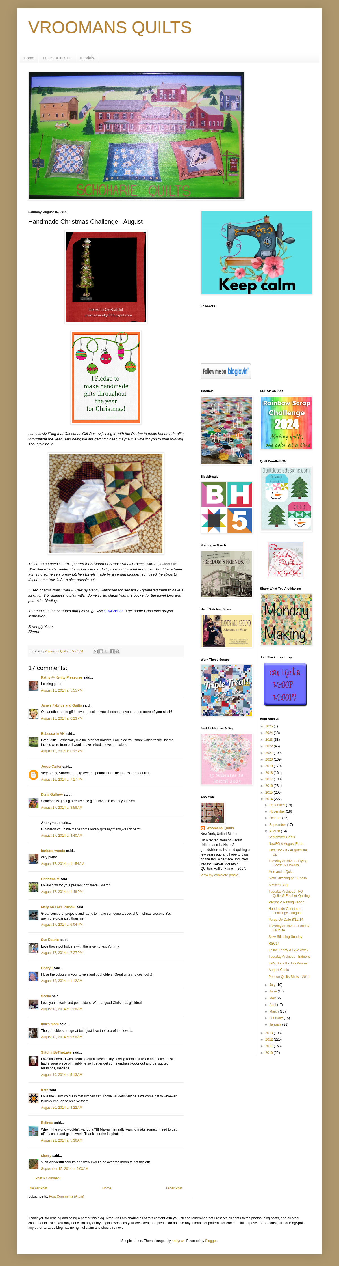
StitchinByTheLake (56, 1052)
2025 (269, 726)
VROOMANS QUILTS (110, 27)
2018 (269, 773)
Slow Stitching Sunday (285, 937)
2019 (269, 766)
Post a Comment (47, 1178)
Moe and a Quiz (280, 872)
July (272, 985)
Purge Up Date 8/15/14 (285, 919)
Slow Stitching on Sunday (287, 878)
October (275, 818)
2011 (269, 1046)
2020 (269, 759)
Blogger (211, 1241)
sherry (46, 1156)
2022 (269, 746)
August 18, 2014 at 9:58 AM (61, 1037)
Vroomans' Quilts (220, 828)
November (277, 811)
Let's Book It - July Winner (288, 963)
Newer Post (38, 1188)
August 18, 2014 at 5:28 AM (61, 1009)
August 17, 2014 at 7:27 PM (61, 953)
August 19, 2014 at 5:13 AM (61, 1075)
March (274, 1011)
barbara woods (53, 851)
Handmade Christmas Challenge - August (284, 911)
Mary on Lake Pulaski (58, 907)
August (275, 831)
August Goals (278, 970)
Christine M (50, 879)
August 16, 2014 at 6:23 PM (61, 718)
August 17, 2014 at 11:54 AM (62, 864)
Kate (44, 1090)
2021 (269, 753)
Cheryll (47, 968)
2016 (269, 786)
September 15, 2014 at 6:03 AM (64, 1169)
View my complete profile (219, 875)
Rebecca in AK (53, 734)
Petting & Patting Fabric (286, 902)
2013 (269, 1033)
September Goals (281, 837)
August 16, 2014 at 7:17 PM (61, 779)
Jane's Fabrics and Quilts (61, 705)
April (273, 1005)
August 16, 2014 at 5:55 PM (61, 690)
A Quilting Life (165, 564)
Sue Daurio (50, 940)
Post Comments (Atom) (66, 1196)
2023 (269, 740)
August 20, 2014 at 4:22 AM (61, 1108)
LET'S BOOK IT (56, 58)
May (273, 998)
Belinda (47, 1123)
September (278, 825)
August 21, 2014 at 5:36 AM (61, 1140)
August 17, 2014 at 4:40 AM (61, 835)
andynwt (178, 1241)
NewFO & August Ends (285, 844)
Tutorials (86, 58)
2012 (269, 1039)
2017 (269, 779)
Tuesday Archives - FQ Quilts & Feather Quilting (289, 893)
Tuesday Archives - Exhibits (289, 957)
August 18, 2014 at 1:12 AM (61, 981)
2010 (269, 1053)
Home (29, 58)
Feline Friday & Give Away (288, 950)
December (277, 805)
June (273, 991)
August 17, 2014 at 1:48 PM (61, 892)
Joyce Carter (51, 766)
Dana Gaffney (52, 794)
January (275, 1024)
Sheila (46, 996)
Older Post (174, 1188)
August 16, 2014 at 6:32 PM (61, 751)
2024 (269, 733)
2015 (269, 793)
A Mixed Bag (277, 885)
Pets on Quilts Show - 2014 (288, 977)
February (276, 1018)
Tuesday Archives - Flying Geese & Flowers (287, 863)
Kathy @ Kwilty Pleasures (61, 677)
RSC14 (273, 944)
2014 (269, 799)
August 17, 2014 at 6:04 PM (61, 925)
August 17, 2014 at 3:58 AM (61, 807)
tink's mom (50, 1024)
